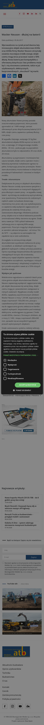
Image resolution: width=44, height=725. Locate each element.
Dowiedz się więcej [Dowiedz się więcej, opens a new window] (16, 352)
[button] (21, 355)
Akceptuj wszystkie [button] (27, 385)
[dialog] (22, 362)
